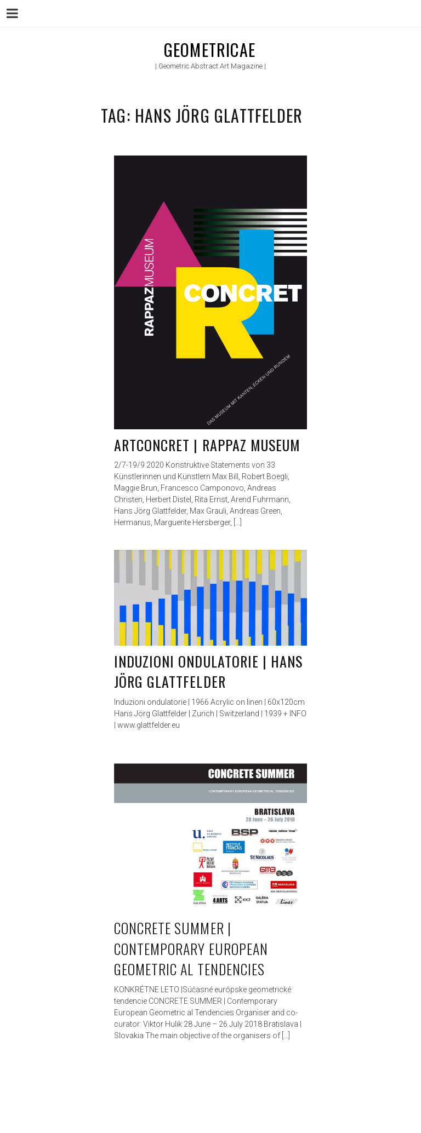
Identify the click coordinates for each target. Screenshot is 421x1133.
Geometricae (209, 49)
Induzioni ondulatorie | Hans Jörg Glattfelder (208, 672)
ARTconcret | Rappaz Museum (207, 445)
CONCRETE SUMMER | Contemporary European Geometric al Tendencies (191, 948)
